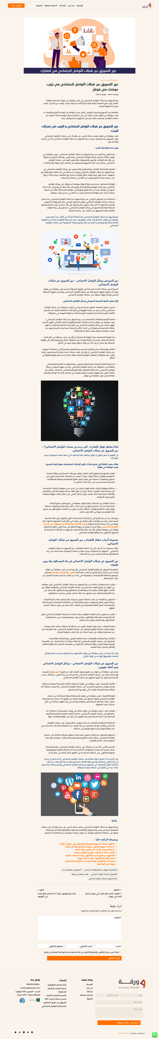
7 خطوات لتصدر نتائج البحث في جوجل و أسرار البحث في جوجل (101, 892)
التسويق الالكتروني (112, 80)
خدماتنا (90, 991)
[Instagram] (24, 1032)
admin (110, 94)
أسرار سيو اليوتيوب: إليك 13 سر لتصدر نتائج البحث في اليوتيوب (57, 892)
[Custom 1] (15, 1032)
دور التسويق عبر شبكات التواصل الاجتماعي (102, 878)
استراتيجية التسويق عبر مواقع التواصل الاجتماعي (100, 870)
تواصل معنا (16, 5)
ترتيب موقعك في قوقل (79, 874)
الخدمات (62, 5)
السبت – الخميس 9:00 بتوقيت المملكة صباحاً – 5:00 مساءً (27, 993)
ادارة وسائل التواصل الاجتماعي (54, 1006)
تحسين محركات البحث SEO (55, 999)
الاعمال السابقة (50, 5)
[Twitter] (28, 1032)
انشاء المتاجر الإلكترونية (57, 985)
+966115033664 (33, 984)
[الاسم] (108, 946)
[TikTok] (20, 1032)
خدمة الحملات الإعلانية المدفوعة (57, 990)
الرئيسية (79, 5)
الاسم (118, 946)
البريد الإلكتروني (85, 946)
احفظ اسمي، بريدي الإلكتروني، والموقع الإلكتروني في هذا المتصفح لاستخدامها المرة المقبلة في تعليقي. (81, 952)
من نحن (71, 5)
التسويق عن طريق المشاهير (55, 1002)
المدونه (103, 80)
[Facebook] (32, 1032)
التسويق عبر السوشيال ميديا (71, 870)
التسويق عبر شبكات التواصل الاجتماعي (104, 874)
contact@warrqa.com (30, 988)
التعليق (117, 917)
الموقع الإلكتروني (56, 946)
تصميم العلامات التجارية (56, 995)
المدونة (39, 5)
